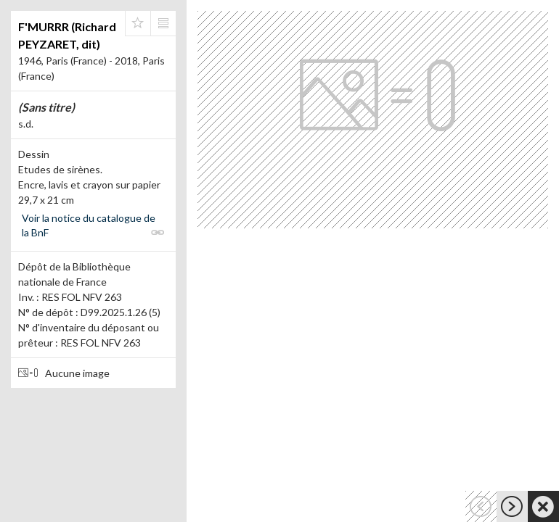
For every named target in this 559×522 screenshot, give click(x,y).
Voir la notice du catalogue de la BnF (88, 225)
